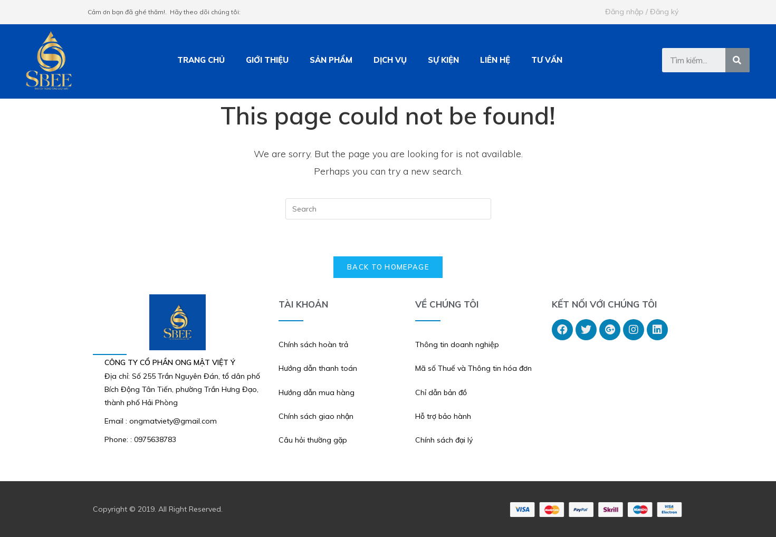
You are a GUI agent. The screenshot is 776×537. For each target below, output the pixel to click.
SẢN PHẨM (331, 60)
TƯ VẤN (546, 60)
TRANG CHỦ (201, 60)
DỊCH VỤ (390, 60)
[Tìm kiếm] (737, 60)
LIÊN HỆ (495, 60)
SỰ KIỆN (443, 60)
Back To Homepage (388, 267)
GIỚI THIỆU (267, 60)
